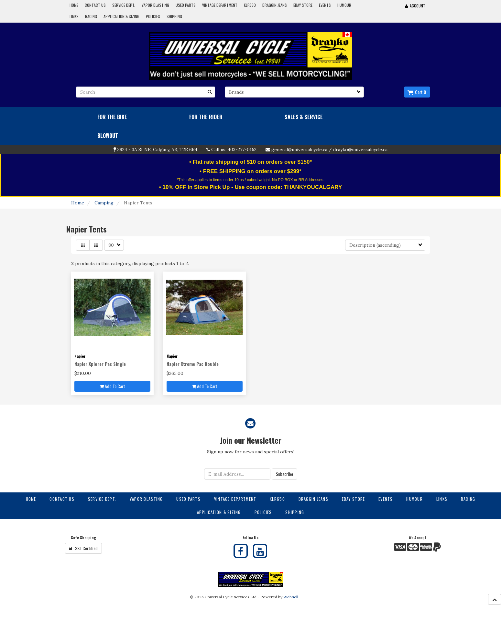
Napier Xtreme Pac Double (193, 363)
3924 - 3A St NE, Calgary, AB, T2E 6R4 (157, 149)
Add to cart (112, 386)
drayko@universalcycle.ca (360, 149)
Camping (104, 203)
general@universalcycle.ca (299, 149)
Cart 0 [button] (417, 91)
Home (77, 203)
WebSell (290, 596)
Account (415, 5)
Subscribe (284, 473)
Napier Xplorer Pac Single (100, 363)
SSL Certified (83, 548)
